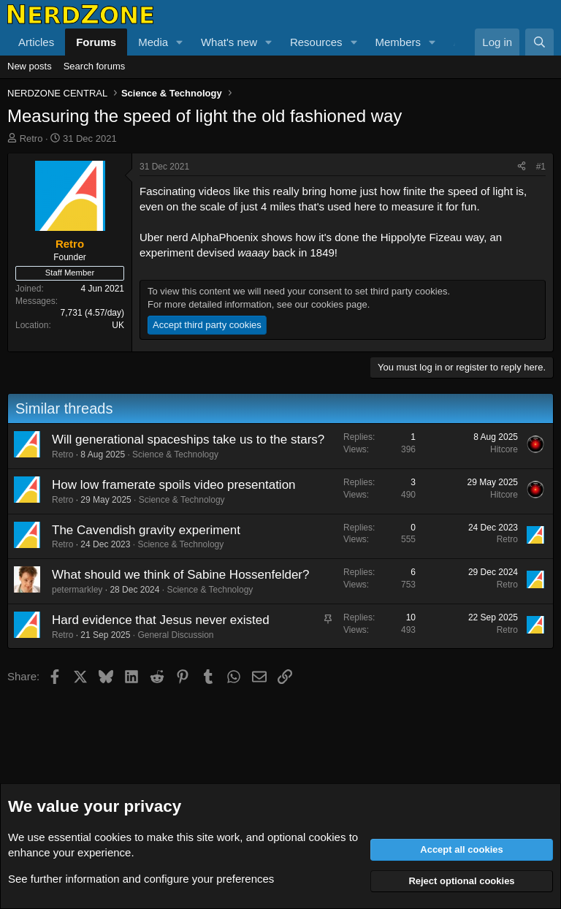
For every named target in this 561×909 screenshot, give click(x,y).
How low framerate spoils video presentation (174, 485)
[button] (179, 42)
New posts (29, 66)
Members (398, 42)
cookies (112, 837)
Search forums (95, 66)
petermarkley (77, 590)
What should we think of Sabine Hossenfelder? (180, 575)
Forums (96, 42)
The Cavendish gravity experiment (146, 530)
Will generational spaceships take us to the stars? (188, 439)
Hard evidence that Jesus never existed (161, 620)
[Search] (539, 42)
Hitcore (504, 449)
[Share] (521, 167)
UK (118, 325)
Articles (36, 42)
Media (153, 42)
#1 (541, 166)
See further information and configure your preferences (141, 878)
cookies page (339, 304)
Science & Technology (175, 454)
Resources (316, 42)
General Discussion (175, 635)
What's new (229, 42)
